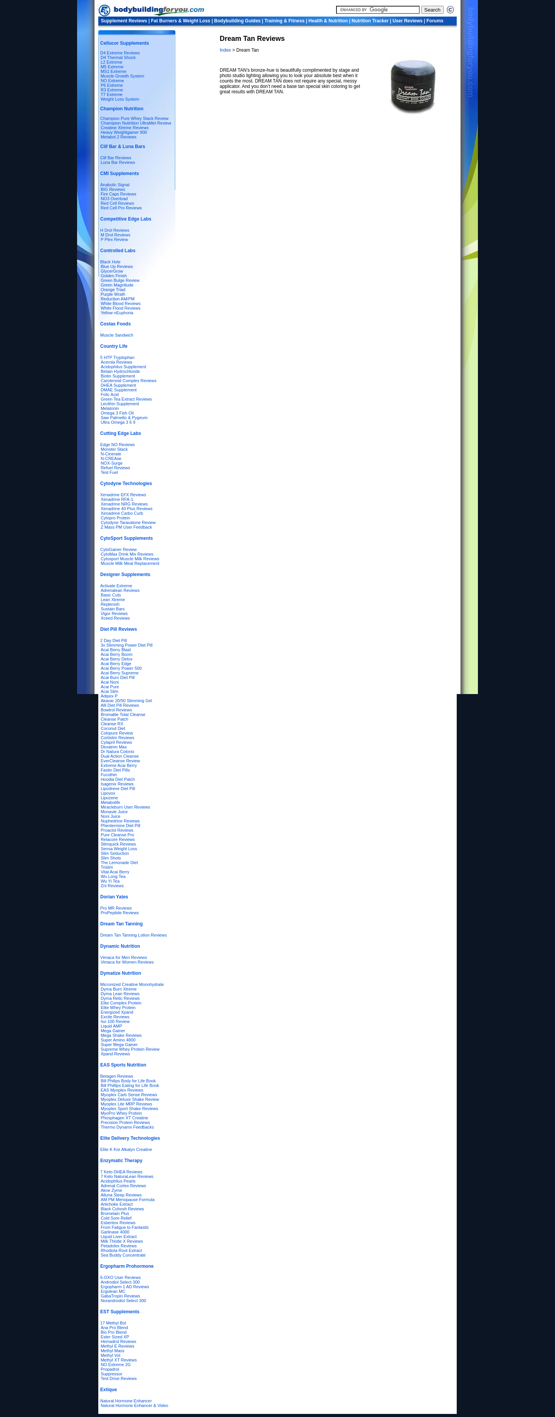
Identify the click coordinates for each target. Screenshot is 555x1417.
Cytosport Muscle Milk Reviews (130, 558)
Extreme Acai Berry (119, 765)
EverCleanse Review (120, 760)
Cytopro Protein (115, 518)
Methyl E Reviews (117, 1346)
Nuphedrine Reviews (120, 821)
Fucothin (109, 774)
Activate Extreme (116, 585)
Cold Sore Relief (116, 1218)
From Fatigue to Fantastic (125, 1227)
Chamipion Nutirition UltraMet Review (136, 123)
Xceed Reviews (115, 618)
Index (226, 50)
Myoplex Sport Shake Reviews (129, 1108)
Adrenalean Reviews (120, 590)
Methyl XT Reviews (119, 1360)
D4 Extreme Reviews (120, 53)
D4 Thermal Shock (118, 57)
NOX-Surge (112, 463)
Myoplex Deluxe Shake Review (130, 1099)
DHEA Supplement (118, 385)
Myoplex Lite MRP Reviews (126, 1104)
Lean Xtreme (113, 599)
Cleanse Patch (114, 719)
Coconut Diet (113, 728)
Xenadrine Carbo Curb (122, 513)
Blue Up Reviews (117, 266)
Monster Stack (114, 449)
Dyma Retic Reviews (120, 998)
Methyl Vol (110, 1355)
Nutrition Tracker (370, 21)
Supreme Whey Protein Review (130, 1049)
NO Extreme (112, 80)
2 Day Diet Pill (113, 640)
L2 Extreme (111, 62)
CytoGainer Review (118, 549)
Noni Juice (110, 816)
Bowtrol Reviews (116, 710)
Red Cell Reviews (117, 203)
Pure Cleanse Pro (117, 834)
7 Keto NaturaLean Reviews (127, 1176)
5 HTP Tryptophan (117, 357)
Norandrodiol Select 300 (123, 1300)
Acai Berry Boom (117, 654)
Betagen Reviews (116, 1076)
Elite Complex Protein (121, 1003)
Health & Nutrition (328, 21)
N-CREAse (111, 458)
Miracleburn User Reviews (125, 807)
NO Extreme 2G (116, 1364)
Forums (435, 21)
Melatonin (110, 408)
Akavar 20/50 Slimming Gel (126, 700)
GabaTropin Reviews (120, 1296)
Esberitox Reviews (118, 1222)
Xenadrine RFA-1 (117, 499)
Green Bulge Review (120, 280)
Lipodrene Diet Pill (118, 788)
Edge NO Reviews (117, 444)
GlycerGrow (112, 271)
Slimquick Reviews (118, 844)
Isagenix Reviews (117, 784)
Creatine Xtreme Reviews (125, 127)
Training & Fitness (284, 21)
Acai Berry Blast (116, 649)
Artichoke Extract (117, 1204)
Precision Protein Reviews (125, 1122)
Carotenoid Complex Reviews (128, 380)
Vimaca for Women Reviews (127, 962)
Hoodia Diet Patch (118, 779)
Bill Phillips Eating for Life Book (130, 1085)
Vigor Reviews (114, 613)
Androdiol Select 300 (120, 1282)
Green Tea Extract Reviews (126, 399)
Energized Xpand (117, 1012)
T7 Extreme (112, 94)
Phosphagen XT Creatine (124, 1117)
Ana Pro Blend (114, 1327)
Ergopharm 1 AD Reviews (125, 1286)
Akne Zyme (111, 1190)
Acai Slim (109, 691)
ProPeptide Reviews (120, 912)
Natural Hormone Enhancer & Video (134, 1405)
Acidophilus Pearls (118, 1181)
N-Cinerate (111, 454)
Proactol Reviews (117, 830)
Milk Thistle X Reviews (122, 1241)
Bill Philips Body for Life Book (128, 1080)
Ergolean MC (113, 1291)
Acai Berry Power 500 (121, 668)
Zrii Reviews (112, 885)
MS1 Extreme (113, 71)
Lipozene (109, 797)
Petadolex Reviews (119, 1245)
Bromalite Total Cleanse (123, 714)
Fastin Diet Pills (115, 770)
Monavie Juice (114, 811)
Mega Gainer (113, 1030)
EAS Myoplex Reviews (122, 1090)
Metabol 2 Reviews (118, 137)
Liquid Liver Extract (119, 1236)
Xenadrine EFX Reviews (123, 494)
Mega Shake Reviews (121, 1035)
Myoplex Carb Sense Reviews (129, 1094)
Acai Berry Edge (116, 663)
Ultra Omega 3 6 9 (118, 422)
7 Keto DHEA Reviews (121, 1171)
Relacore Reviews (118, 839)
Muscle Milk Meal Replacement (130, 563)
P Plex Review (114, 239)
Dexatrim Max (114, 747)
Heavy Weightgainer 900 (124, 132)
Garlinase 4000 (115, 1232)
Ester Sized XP (115, 1336)
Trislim (107, 867)
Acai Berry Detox (117, 659)
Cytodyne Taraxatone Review (128, 522)
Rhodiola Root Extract (121, 1250)
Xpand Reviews (115, 1053)
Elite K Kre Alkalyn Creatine (126, 1149)
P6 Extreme (112, 85)
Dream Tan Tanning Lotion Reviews (133, 935)
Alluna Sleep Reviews (121, 1195)
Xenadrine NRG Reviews (124, 504)
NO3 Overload (114, 198)
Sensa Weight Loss (119, 848)
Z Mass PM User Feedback (126, 527)
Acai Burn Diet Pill (118, 677)
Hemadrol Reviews (118, 1341)
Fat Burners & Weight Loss (180, 21)
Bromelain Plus (115, 1213)
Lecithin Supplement (120, 403)
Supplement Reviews (124, 21)
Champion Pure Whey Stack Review (134, 118)
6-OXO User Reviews (120, 1277)
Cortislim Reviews (117, 737)
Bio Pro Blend (113, 1332)
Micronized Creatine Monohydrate (132, 984)
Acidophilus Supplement (123, 366)
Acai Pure (110, 686)
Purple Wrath (113, 294)
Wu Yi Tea (110, 881)
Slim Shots (111, 858)
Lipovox (108, 793)
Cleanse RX (112, 723)
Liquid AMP (111, 1026)
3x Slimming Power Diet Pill (126, 645)
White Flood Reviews (120, 308)
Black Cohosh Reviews (122, 1208)
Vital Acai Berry (115, 871)
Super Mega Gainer (119, 1044)
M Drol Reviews (115, 235)
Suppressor (111, 1374)
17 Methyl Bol (113, 1323)
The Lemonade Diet (119, 862)
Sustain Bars (112, 609)
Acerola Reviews (116, 362)
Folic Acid (110, 394)
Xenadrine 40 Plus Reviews (127, 508)
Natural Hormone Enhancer (126, 1400)
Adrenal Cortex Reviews (123, 1185)
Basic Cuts (111, 595)
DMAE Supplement (119, 390)
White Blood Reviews (121, 303)
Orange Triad (113, 289)
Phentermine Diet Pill (120, 825)
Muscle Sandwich (116, 335)
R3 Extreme (112, 90)
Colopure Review (117, 733)
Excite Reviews (115, 1016)
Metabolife (110, 802)
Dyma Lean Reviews (120, 993)
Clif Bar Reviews (115, 157)
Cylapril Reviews (116, 742)
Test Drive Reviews (119, 1378)
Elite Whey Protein (118, 1007)
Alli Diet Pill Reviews (120, 705)
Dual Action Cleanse (120, 756)
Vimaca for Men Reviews (123, 957)
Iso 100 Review (115, 1021)
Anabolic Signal (115, 184)
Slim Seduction (115, 853)
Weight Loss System (120, 99)
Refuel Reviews (115, 467)
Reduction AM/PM (118, 299)
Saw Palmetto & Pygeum (124, 417)
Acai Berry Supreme (119, 673)
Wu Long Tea (113, 876)
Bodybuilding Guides (237, 21)
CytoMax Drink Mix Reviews (127, 554)
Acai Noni (110, 682)
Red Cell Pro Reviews (121, 208)
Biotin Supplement (118, 376)
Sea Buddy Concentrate (123, 1255)
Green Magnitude (117, 285)
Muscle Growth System (122, 76)
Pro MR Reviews (116, 908)
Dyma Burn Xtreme (119, 989)
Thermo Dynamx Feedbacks (127, 1127)
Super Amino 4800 (118, 1040)
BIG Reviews (113, 189)
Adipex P (109, 696)
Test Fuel (109, 472)
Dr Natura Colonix (117, 751)
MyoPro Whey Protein (121, 1113)
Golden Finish (114, 275)
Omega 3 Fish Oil (117, 413)
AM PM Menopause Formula (128, 1199)
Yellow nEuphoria (117, 312)
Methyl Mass (112, 1350)
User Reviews (407, 21)
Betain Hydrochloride (120, 371)
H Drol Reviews (115, 230)
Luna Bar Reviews (118, 162)
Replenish (110, 604)
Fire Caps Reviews (118, 194)
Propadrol (110, 1369)
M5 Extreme (112, 66)
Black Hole (110, 261)
